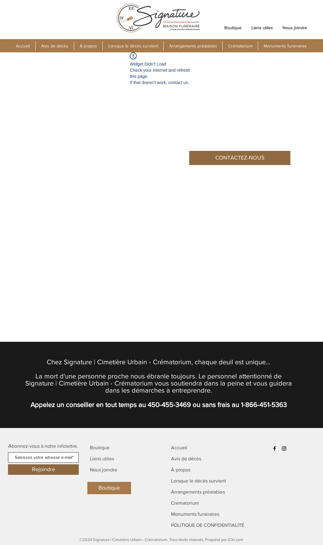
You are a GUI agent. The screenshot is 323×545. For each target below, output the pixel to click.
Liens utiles (102, 458)
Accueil (179, 447)
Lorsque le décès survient (198, 480)
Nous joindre (103, 469)
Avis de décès (186, 458)
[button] (88, 45)
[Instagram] (284, 448)
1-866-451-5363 (264, 404)
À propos (180, 469)
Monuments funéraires (195, 514)
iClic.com (235, 539)
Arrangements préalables (198, 492)
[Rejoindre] (43, 469)
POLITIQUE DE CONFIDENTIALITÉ (207, 525)
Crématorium (185, 503)
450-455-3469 (169, 404)
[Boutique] (109, 488)
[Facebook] (274, 448)
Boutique (100, 447)
